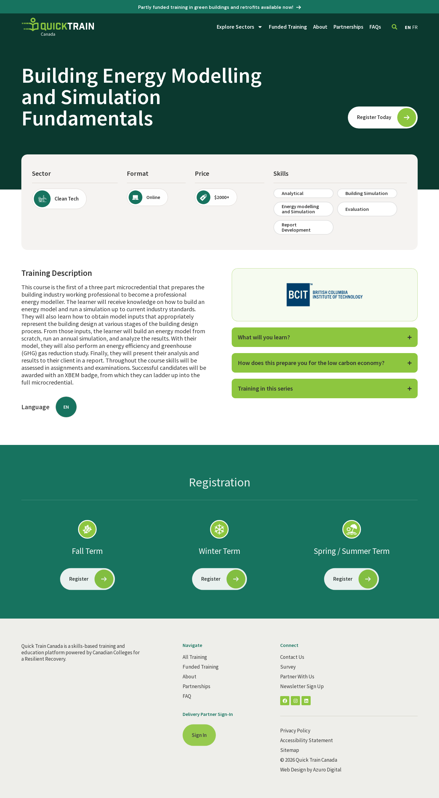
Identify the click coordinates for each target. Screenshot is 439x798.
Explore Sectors (240, 27)
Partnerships (348, 26)
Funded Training (288, 26)
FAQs (375, 26)
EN (408, 27)
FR (415, 27)
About (320, 26)
